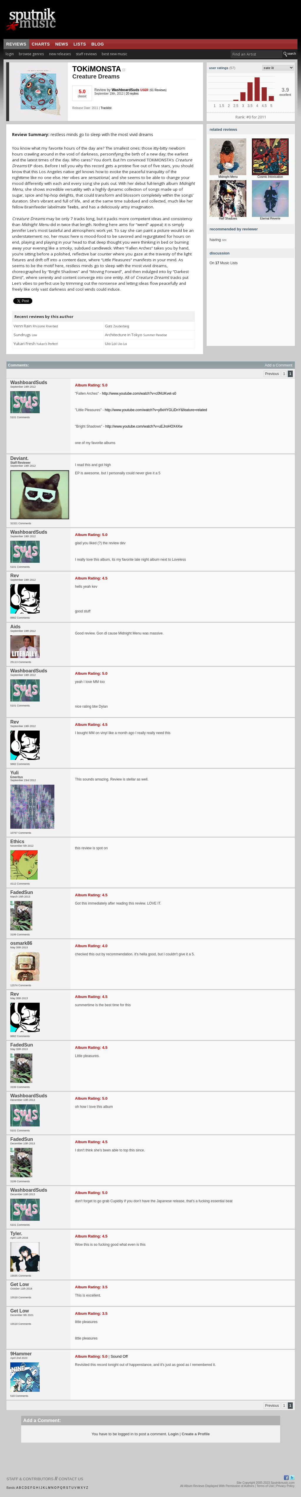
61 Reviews (158, 90)
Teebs (72, 207)
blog (97, 44)
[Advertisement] (251, 309)
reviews (16, 44)
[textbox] (256, 54)
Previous (272, 374)
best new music (114, 53)
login (10, 53)
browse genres (31, 53)
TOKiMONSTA (98, 69)
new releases (60, 53)
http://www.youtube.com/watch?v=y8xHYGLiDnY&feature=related (156, 410)
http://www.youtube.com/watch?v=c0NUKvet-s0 (139, 393)
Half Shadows (228, 218)
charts (41, 44)
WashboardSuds (125, 90)
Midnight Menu (228, 176)
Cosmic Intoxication (270, 176)
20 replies (132, 93)
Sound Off (119, 1356)
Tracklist (106, 108)
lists (79, 44)
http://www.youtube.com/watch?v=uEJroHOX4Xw (143, 426)
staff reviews (86, 53)
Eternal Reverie (270, 218)
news (61, 44)
